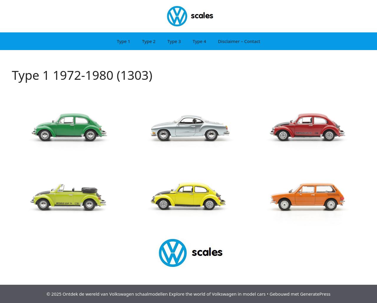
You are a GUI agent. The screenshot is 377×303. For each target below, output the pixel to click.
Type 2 (149, 41)
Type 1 (123, 41)
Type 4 (199, 41)
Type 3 (174, 41)
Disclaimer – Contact (239, 41)
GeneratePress (315, 294)
